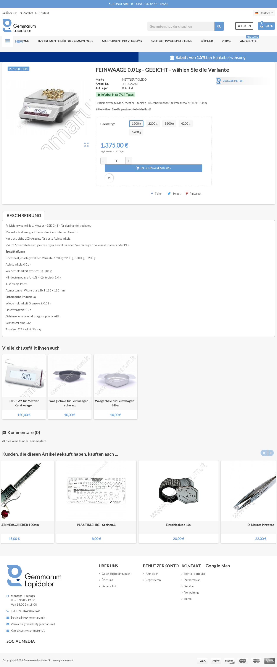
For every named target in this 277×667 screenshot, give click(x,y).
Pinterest (193, 193)
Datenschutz (110, 586)
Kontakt (42, 13)
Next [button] (270, 453)
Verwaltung (191, 592)
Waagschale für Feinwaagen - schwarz (69, 403)
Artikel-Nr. (102, 84)
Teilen (156, 193)
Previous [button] (264, 453)
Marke (100, 79)
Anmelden (152, 573)
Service (188, 586)
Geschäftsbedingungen (116, 573)
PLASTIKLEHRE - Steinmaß (96, 525)
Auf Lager (102, 88)
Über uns (9, 13)
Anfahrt (26, 13)
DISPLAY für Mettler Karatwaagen (24, 403)
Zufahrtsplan (192, 580)
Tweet (173, 193)
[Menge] (116, 160)
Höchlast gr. (107, 124)
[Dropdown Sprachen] (264, 13)
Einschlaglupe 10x (178, 525)
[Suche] (185, 26)
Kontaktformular (194, 573)
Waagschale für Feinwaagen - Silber (115, 403)
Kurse (188, 598)
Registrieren (153, 580)
